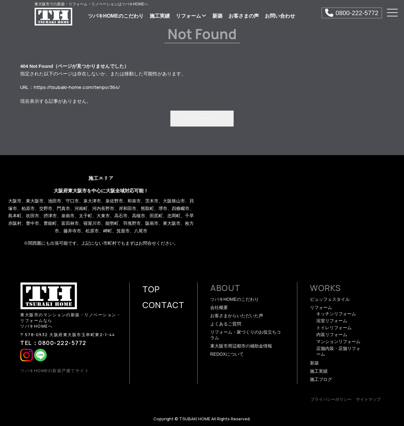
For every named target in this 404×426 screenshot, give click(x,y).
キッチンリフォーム (336, 313)
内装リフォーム (331, 334)
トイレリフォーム (334, 327)
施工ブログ (321, 379)
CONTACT (163, 305)
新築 (217, 16)
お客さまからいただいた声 (236, 315)
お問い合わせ (280, 16)
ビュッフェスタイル (330, 299)
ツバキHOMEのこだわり (116, 16)
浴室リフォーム (331, 320)
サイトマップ (368, 399)
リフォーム (191, 16)
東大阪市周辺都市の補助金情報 (241, 345)
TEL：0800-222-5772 (53, 343)
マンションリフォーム (338, 341)
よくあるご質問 (225, 323)
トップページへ (202, 118)
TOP (151, 289)
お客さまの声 (244, 16)
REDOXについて (227, 354)
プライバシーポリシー (331, 399)
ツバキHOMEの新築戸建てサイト (54, 370)
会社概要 (219, 307)
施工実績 (160, 16)
